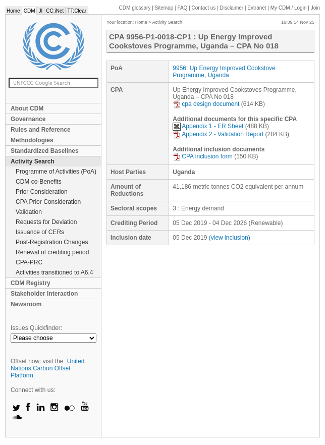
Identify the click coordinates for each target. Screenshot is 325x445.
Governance (28, 119)
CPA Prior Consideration (48, 201)
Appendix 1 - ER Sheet (208, 126)
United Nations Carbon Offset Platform (48, 368)
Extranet (256, 8)
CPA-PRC (29, 262)
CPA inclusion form (202, 156)
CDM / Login (289, 8)
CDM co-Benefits (39, 181)
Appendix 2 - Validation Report (218, 134)
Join (315, 8)
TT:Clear (76, 11)
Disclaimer (232, 8)
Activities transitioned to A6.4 (54, 272)
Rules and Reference (41, 129)
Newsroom (26, 304)
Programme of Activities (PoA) (56, 171)
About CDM (27, 108)
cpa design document (206, 103)
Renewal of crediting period (52, 252)
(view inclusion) (229, 237)
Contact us (204, 8)
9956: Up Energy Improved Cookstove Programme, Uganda (224, 72)
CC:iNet (55, 11)
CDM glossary (135, 8)
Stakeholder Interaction (44, 293)
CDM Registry (30, 283)
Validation (29, 211)
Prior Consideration (42, 191)
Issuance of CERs (40, 232)
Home (13, 11)
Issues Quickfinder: (36, 327)
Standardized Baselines (45, 150)
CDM (29, 11)
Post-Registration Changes (52, 242)
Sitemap (164, 8)
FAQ (182, 8)
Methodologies (32, 140)
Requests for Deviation (46, 222)
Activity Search (33, 161)
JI (40, 11)
